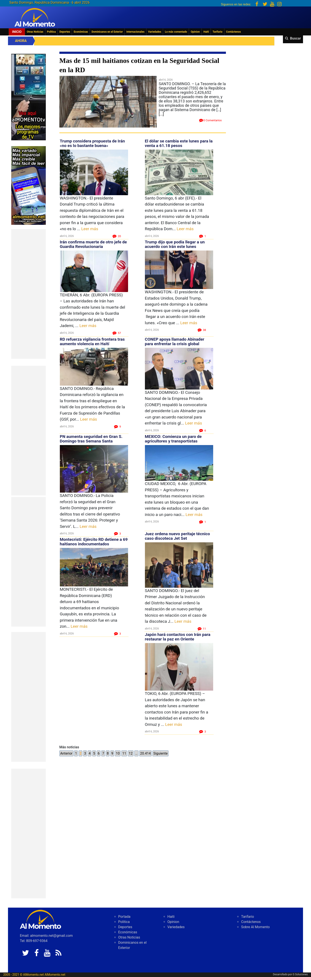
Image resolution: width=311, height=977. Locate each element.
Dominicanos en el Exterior (107, 31)
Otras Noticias (35, 31)
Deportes (64, 31)
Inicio (17, 32)
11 (124, 753)
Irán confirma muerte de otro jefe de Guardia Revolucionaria (93, 244)
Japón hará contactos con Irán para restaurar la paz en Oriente (177, 637)
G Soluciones (300, 974)
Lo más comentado (176, 31)
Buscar (295, 38)
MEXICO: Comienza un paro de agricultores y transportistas (173, 439)
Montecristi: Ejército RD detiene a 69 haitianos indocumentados (94, 541)
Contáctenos (233, 31)
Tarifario (217, 31)
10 (118, 753)
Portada (124, 917)
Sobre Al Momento (255, 927)
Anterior (66, 753)
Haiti (206, 31)
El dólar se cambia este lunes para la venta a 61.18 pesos (179, 143)
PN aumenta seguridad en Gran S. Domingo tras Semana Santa (91, 439)
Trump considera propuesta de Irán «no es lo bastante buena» (92, 143)
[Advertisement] (28, 294)
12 (131, 753)
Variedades (154, 31)
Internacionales (135, 31)
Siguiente (160, 753)
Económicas (81, 31)
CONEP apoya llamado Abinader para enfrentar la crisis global (174, 341)
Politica (51, 31)
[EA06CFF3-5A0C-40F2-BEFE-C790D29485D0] (28, 97)
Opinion (195, 31)
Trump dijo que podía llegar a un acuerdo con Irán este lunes (175, 244)
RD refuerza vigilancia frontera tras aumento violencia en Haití (92, 341)
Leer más (89, 228)
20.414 (145, 753)
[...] (161, 114)
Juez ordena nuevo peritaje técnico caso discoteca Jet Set (177, 536)
